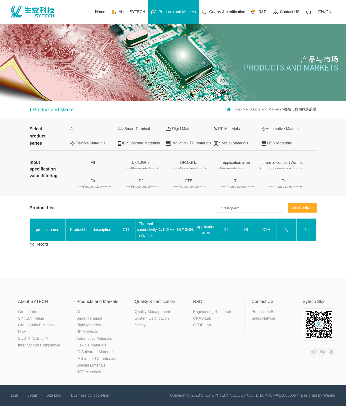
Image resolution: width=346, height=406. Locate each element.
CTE (188, 181)
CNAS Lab (202, 318)
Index (237, 109)
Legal (32, 395)
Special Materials (231, 143)
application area (236, 162)
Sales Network (264, 318)
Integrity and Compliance (39, 345)
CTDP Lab (202, 325)
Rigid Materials (182, 129)
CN (328, 12)
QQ (331, 352)
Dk (93, 181)
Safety (140, 325)
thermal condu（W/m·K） (284, 162)
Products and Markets (263, 109)
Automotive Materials (282, 129)
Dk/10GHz (141, 162)
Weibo (314, 352)
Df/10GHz (188, 162)
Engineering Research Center (218, 312)
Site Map (53, 395)
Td (284, 181)
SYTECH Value (31, 318)
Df (141, 181)
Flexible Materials (87, 143)
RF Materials (227, 129)
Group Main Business (36, 325)
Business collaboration (90, 395)
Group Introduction (34, 312)
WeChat (322, 352)
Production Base (266, 312)
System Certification (152, 318)
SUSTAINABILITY (33, 338)
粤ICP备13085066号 (282, 395)
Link (14, 395)
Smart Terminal (134, 129)
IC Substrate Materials (139, 143)
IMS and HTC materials (188, 143)
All (72, 129)
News (22, 332)
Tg (236, 181)
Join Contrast (302, 208)
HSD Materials (277, 143)
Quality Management (152, 312)
